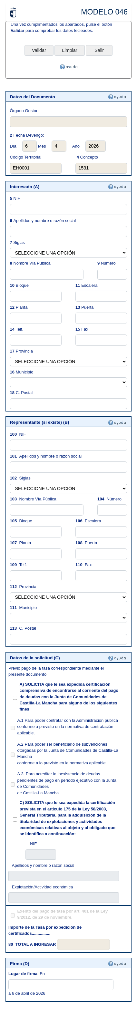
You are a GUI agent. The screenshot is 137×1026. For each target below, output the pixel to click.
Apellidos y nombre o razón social (44, 220)
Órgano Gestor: (24, 110)
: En (26, 973)
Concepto (87, 157)
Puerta (87, 307)
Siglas (18, 242)
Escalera (89, 285)
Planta (22, 307)
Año (76, 146)
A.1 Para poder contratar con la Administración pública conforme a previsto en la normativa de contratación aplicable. (67, 726)
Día (13, 146)
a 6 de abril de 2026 (26, 993)
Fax (84, 329)
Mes (42, 146)
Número (108, 263)
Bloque (22, 285)
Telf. (20, 329)
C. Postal (24, 392)
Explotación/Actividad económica (42, 887)
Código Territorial (26, 157)
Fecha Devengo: (28, 135)
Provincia (24, 351)
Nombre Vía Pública (31, 263)
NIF (16, 198)
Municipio (25, 372)
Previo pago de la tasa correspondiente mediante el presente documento (56, 671)
